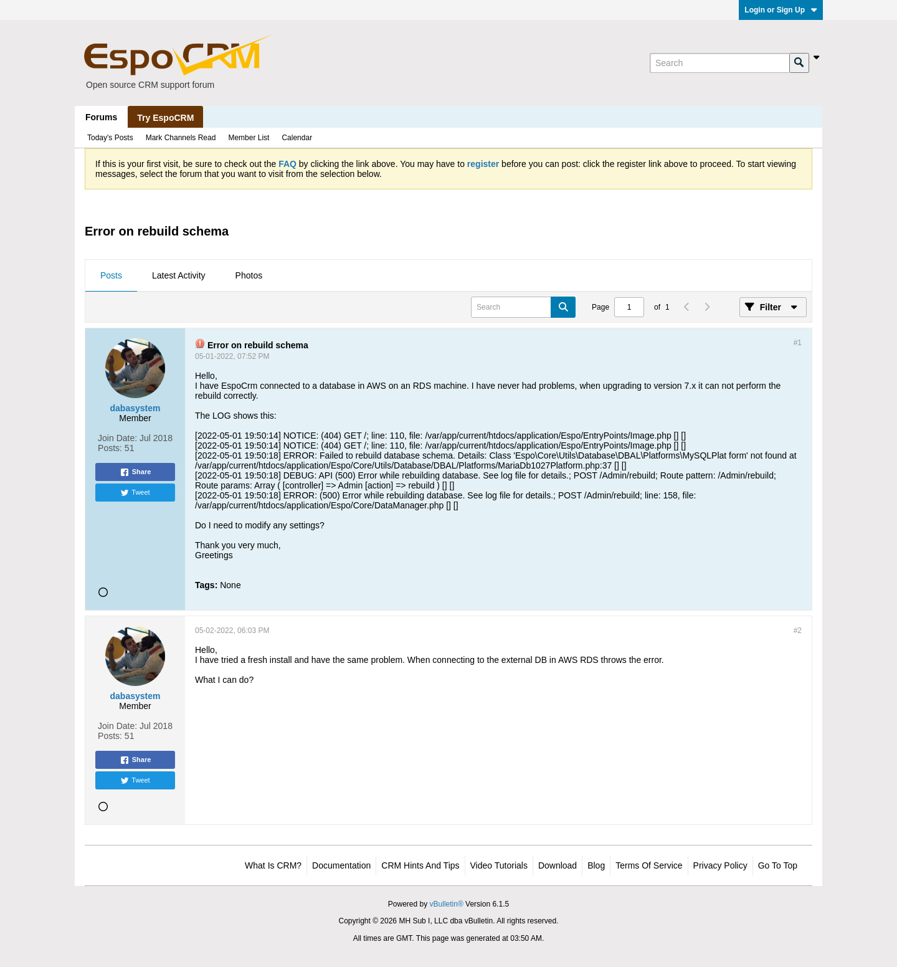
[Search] (719, 63)
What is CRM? (273, 865)
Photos (249, 275)
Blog (596, 865)
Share (135, 472)
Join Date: (117, 438)
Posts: (110, 448)
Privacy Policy (720, 865)
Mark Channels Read (181, 137)
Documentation (341, 865)
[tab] (111, 276)
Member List (248, 137)
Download (557, 865)
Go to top (777, 865)
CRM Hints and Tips (420, 865)
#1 (798, 342)
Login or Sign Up (780, 10)
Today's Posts (110, 137)
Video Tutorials (499, 865)
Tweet (135, 492)
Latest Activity (179, 275)
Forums (101, 117)
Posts (111, 275)
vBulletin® (446, 904)
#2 (798, 630)
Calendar (297, 137)
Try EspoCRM (165, 118)
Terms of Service (648, 865)
